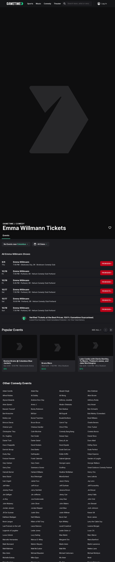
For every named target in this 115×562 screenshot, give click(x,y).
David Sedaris (36, 445)
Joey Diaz (63, 499)
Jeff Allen (6, 485)
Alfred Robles (8, 395)
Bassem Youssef (9, 409)
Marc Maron (92, 535)
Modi (89, 558)
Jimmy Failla (92, 494)
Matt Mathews (8, 549)
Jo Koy (5, 499)
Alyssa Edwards (8, 400)
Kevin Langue (8, 521)
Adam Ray (34, 391)
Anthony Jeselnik (65, 400)
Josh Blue (63, 508)
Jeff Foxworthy (93, 485)
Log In (102, 3)
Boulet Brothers (65, 418)
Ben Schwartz (93, 409)
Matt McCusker (36, 549)
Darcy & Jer (63, 440)
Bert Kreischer (8, 413)
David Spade (64, 445)
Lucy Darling (35, 535)
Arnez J (34, 404)
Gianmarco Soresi (37, 467)
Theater (57, 3)
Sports (30, 3)
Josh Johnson (93, 508)
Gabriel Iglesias (65, 458)
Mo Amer (62, 558)
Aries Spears (7, 404)
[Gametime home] (16, 3)
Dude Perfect (93, 449)
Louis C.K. (91, 530)
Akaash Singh (64, 391)
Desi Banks (35, 449)
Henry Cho (92, 472)
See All (97, 330)
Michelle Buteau (8, 558)
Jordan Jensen (8, 508)
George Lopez (64, 463)
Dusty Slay (6, 454)
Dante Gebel (35, 440)
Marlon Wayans (36, 544)
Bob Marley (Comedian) (96, 413)
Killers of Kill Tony (37, 521)
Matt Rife (62, 549)
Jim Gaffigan (7, 494)
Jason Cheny (64, 481)
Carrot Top (63, 422)
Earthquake (35, 454)
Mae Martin (63, 535)
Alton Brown (92, 395)
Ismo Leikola (92, 476)
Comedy (47, 3)
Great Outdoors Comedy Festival (100, 467)
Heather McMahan (66, 472)
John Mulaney (8, 503)
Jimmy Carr (63, 494)
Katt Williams (35, 517)
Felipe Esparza (93, 454)
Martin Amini (63, 544)
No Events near (16, 244)
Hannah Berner (8, 472)
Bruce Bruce (35, 422)
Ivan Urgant (7, 481)
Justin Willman (64, 512)
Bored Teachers (37, 418)
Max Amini (6, 553)
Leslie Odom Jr (64, 530)
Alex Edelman (93, 391)
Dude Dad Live (64, 449)
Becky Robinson (37, 409)
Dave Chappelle (9, 445)
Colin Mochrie (36, 431)
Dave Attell (92, 440)
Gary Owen (35, 463)
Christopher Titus (9, 431)
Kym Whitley (63, 521)
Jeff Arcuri (35, 485)
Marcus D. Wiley (37, 540)
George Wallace (94, 463)
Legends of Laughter (10, 530)
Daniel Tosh (7, 440)
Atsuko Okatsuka (65, 404)
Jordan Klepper (37, 508)
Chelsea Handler (37, 427)
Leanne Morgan (93, 526)
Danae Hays (63, 436)
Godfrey (62, 467)
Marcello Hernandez (10, 540)
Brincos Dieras (8, 422)
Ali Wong (62, 395)
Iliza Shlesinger (36, 476)
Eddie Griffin (63, 454)
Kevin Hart (63, 517)
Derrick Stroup (8, 449)
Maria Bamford (93, 540)
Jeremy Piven (8, 490)
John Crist (91, 499)
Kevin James (92, 517)
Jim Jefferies (36, 494)
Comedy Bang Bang (66, 431)
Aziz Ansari (92, 404)
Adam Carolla (7, 391)
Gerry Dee (6, 467)
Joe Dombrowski (37, 499)
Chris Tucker (92, 427)
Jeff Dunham (64, 485)
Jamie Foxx (35, 481)
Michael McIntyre (94, 553)
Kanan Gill (91, 512)
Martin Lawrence (94, 544)
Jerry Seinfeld (36, 490)
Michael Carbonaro (66, 553)
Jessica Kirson (64, 490)
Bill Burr (33, 413)
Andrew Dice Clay (37, 400)
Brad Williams (92, 418)
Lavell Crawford (65, 526)
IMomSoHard (64, 476)
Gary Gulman (7, 463)
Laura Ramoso (36, 526)
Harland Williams (37, 472)
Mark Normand (8, 544)
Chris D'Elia (63, 427)
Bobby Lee (7, 418)
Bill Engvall (63, 413)
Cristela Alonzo (93, 431)
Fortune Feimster (9, 458)
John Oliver (35, 503)
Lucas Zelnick (8, 535)
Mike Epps (35, 558)
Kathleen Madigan (9, 517)
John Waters (64, 503)
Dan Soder (35, 436)
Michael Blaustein (37, 553)
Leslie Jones (35, 530)
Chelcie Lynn (7, 427)
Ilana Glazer (7, 476)
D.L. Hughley (7, 436)
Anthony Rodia (93, 400)
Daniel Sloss (92, 436)
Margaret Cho (64, 540)
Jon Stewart (92, 503)
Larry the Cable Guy (95, 521)
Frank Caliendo (36, 458)
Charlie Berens (93, 422)
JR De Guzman (8, 512)
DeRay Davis (92, 445)
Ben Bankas (63, 409)
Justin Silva (35, 512)
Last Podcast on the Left (12, 526)
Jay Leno (91, 481)
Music (38, 3)
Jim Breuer (92, 490)
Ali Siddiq (34, 395)
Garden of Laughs (94, 458)
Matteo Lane (92, 549)
